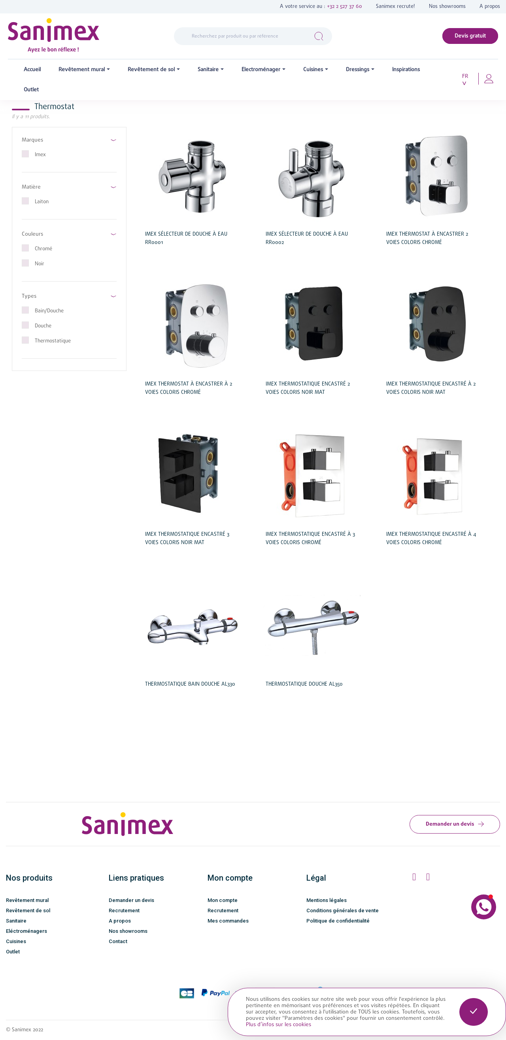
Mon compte (223, 900)
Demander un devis (455, 824)
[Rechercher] (253, 36)
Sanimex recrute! (395, 6)
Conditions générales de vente (342, 910)
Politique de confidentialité (338, 921)
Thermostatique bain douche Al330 (190, 684)
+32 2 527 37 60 (344, 6)
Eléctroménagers (26, 931)
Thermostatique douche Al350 (304, 684)
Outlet (13, 952)
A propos (490, 6)
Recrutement (124, 910)
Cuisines (16, 941)
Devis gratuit (470, 36)
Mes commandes (228, 921)
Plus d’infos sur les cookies (278, 1024)
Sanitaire (16, 921)
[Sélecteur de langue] (468, 80)
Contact (118, 941)
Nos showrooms (447, 6)
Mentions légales (326, 900)
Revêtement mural (27, 900)
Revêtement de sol (28, 910)
